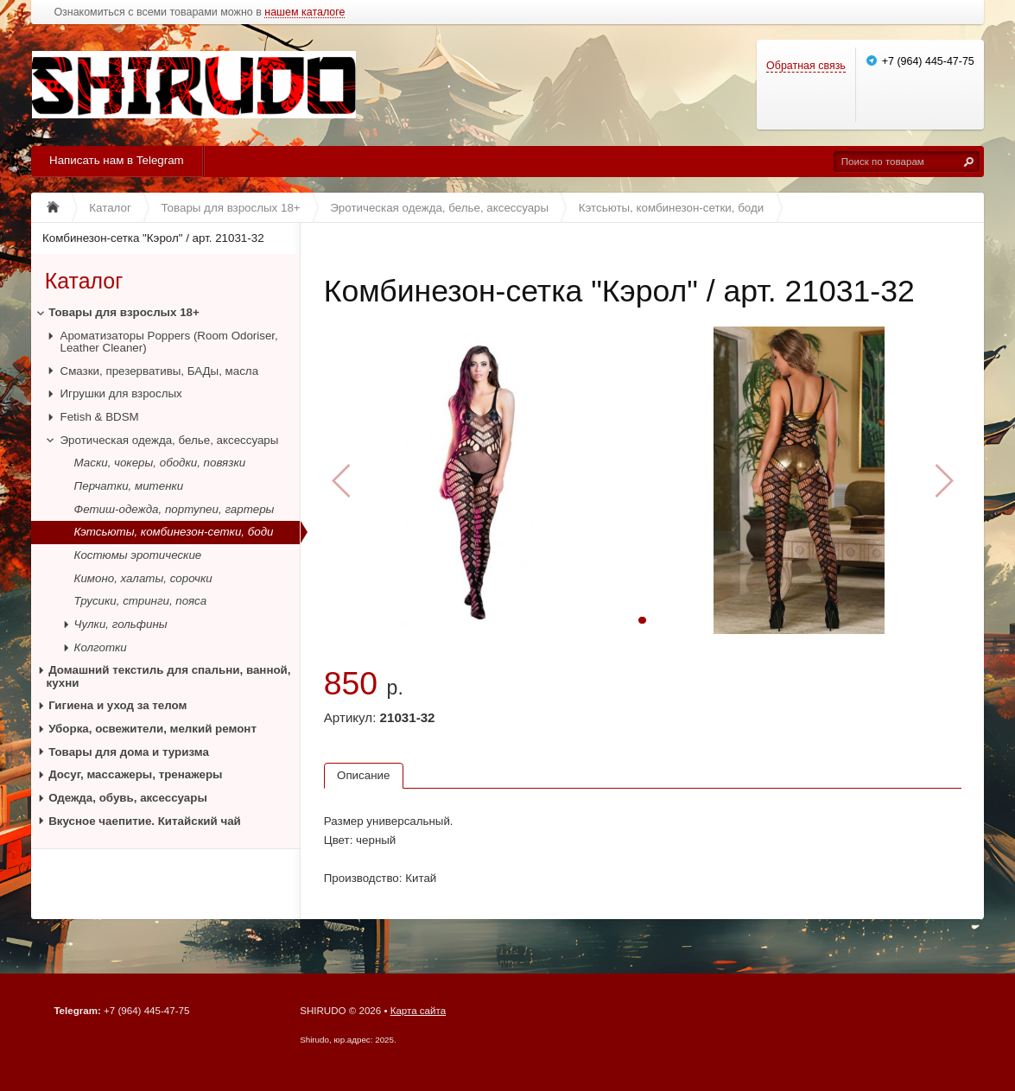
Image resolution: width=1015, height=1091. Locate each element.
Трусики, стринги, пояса (140, 600)
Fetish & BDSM (99, 416)
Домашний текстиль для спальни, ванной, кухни (169, 675)
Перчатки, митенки (129, 485)
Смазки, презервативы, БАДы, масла (159, 371)
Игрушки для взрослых (121, 393)
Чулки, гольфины (121, 624)
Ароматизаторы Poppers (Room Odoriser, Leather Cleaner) (169, 341)
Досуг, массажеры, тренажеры (135, 774)
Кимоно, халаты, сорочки (143, 578)
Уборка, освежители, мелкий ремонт (152, 728)
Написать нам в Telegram (116, 160)
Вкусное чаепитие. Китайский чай (144, 821)
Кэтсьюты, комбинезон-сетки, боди (174, 531)
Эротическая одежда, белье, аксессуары (169, 440)
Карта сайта (418, 1010)
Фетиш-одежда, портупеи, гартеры (174, 509)
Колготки (100, 647)
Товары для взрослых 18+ (124, 312)
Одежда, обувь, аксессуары (127, 797)
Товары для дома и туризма (128, 751)
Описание (363, 775)
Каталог (84, 282)
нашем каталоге (304, 12)
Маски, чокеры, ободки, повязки (160, 462)
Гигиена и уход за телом (117, 705)
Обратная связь (806, 66)
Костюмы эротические (138, 555)
